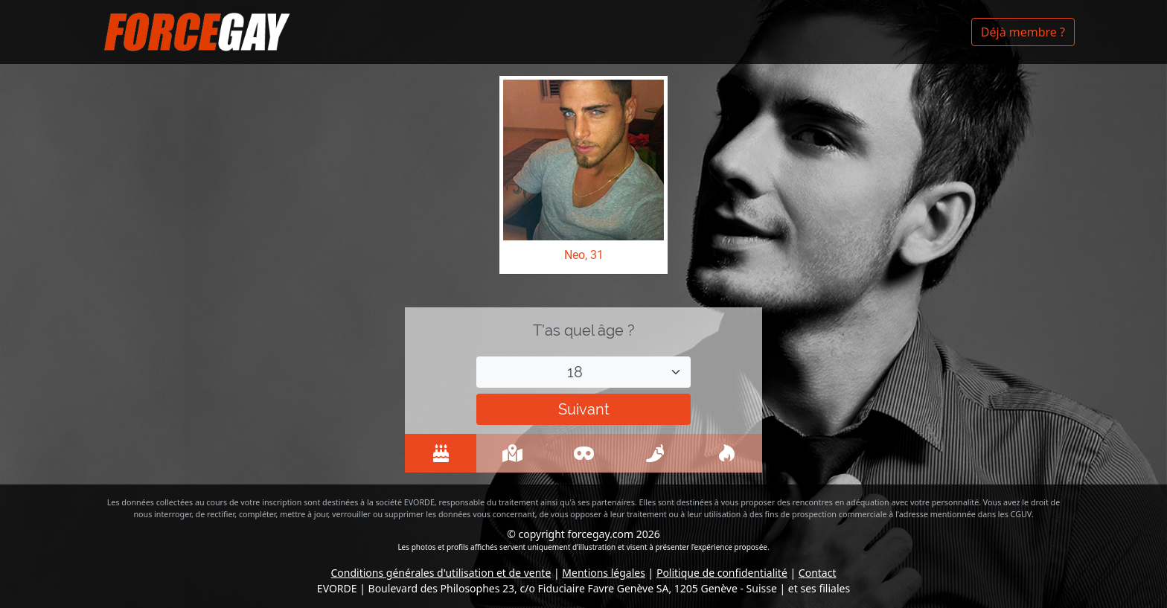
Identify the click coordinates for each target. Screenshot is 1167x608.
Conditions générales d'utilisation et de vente (441, 573)
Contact (818, 573)
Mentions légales (603, 573)
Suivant (584, 409)
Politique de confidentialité (721, 573)
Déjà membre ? (1023, 32)
